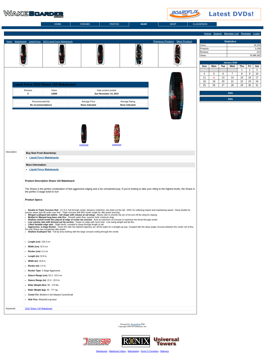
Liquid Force (35, 41)
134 (39, 308)
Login (256, 33)
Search (217, 33)
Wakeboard (46, 308)
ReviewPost (136, 324)
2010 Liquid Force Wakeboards (58, 41)
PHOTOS (114, 24)
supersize (84, 145)
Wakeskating (133, 351)
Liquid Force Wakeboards (44, 157)
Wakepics (164, 351)
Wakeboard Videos (117, 351)
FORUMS (85, 24)
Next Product (184, 41)
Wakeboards (20, 41)
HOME (58, 24)
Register (246, 33)
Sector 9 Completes (150, 351)
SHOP (173, 24)
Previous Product (163, 41)
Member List (231, 33)
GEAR (144, 24)
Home (207, 33)
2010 (27, 308)
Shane (33, 308)
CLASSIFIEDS (200, 24)
